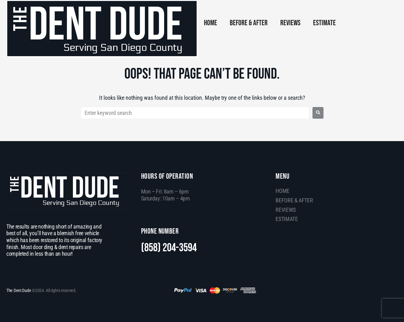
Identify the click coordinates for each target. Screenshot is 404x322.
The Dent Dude (18, 290)
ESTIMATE (324, 22)
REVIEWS (290, 22)
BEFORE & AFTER (249, 22)
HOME (210, 22)
